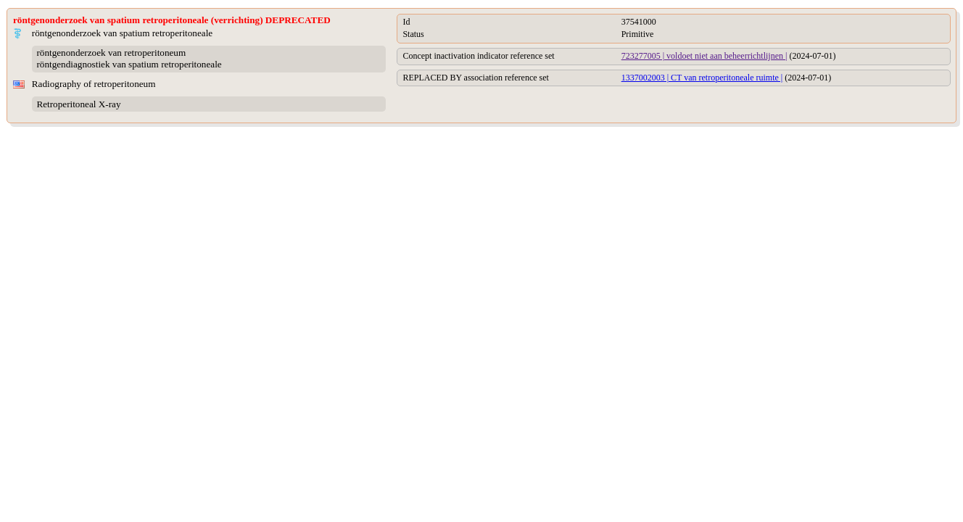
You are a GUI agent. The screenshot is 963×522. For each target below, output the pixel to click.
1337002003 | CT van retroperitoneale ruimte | (702, 77)
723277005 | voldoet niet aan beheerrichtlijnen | (704, 56)
